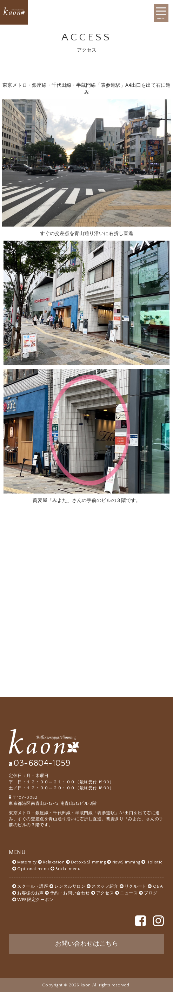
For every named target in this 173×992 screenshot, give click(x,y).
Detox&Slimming (88, 862)
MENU (17, 852)
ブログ (150, 893)
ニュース (129, 893)
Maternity (26, 862)
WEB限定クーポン (35, 900)
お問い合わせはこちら (86, 943)
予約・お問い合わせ (70, 893)
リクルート (136, 886)
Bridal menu (68, 869)
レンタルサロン (69, 886)
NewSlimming (126, 862)
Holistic (154, 862)
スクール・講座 (32, 886)
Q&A (158, 886)
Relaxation (54, 862)
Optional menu (33, 869)
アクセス (105, 893)
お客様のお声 (30, 893)
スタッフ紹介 (105, 886)
